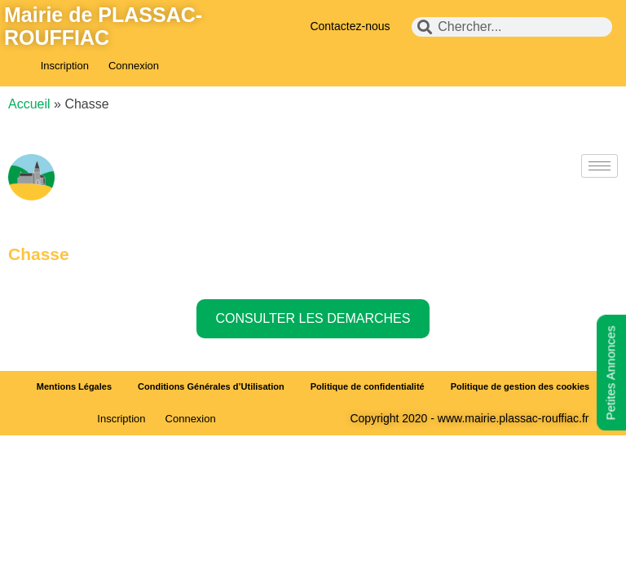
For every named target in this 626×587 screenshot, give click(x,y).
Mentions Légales (74, 386)
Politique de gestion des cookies (520, 386)
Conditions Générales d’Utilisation (211, 386)
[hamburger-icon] (599, 166)
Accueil (29, 104)
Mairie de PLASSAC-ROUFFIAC (103, 26)
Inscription (65, 66)
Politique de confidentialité (368, 386)
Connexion (133, 66)
